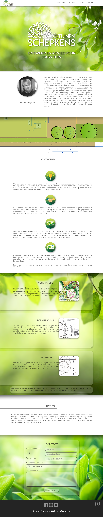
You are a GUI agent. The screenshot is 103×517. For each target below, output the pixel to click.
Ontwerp (66, 3)
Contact (90, 3)
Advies (74, 3)
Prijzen (81, 3)
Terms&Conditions (63, 511)
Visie (58, 3)
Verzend (51, 490)
